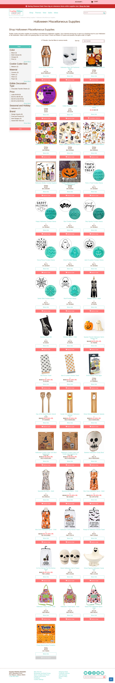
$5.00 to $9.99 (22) (16, 96)
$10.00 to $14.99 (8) (17, 99)
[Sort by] (93, 41)
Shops (11, 17)
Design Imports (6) (16, 114)
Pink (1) (13, 59)
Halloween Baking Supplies (27, 17)
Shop (31, 13)
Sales (50, 13)
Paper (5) (13, 79)
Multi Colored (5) (15, 55)
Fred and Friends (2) (17, 116)
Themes (38, 13)
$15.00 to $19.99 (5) (17, 101)
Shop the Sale (84, 6)
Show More (27, 61)
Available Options (94, 118)
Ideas (56, 13)
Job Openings (63, 675)
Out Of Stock (46, 657)
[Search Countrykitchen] (95, 12)
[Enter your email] (95, 677)
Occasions (16, 17)
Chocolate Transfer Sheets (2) (20, 88)
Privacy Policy (63, 676)
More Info (46, 76)
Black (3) (13, 53)
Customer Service (64, 673)
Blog (60, 678)
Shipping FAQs (63, 672)
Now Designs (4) (15, 118)
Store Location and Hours (41, 675)
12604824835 (13, 676)
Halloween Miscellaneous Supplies (45, 17)
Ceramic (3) (14, 72)
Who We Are (38, 672)
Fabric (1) (13, 74)
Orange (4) (14, 57)
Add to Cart (46, 80)
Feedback (37, 678)
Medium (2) (14, 66)
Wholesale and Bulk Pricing (42, 673)
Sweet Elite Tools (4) (17, 120)
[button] (111, 679)
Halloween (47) (15, 108)
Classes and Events (40, 676)
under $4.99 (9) (15, 94)
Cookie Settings (38, 679)
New (44, 13)
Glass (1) (13, 76)
